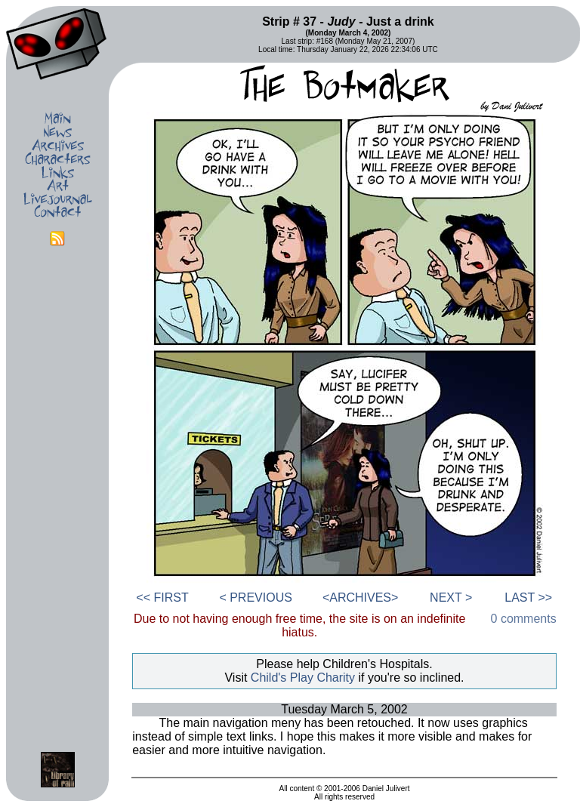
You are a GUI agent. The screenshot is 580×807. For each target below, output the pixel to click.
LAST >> (528, 597)
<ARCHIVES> (360, 597)
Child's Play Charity (303, 677)
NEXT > (451, 597)
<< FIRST (162, 597)
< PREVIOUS (255, 597)
